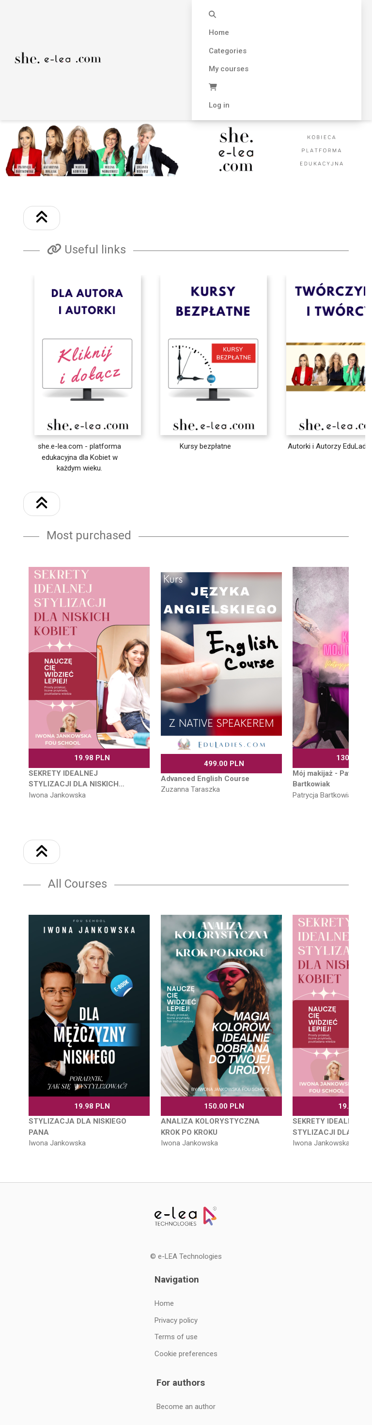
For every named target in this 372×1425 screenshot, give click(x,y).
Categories (228, 51)
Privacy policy (176, 1320)
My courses (228, 68)
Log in (219, 105)
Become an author (186, 1406)
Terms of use (176, 1336)
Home (219, 32)
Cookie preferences (186, 1353)
